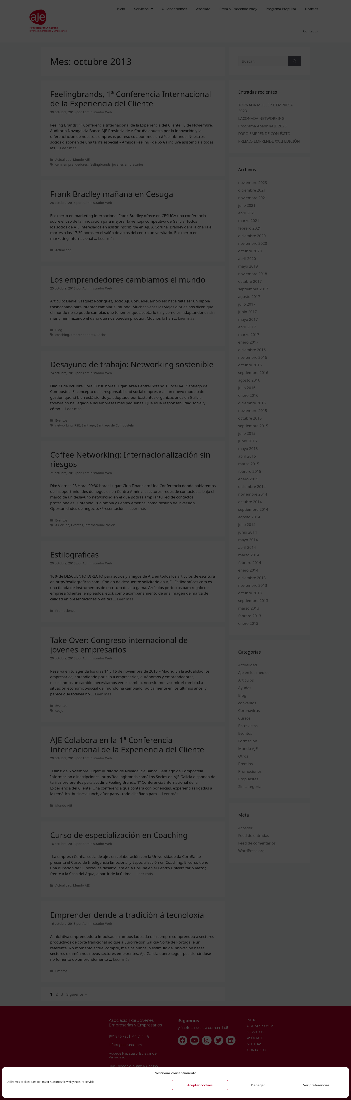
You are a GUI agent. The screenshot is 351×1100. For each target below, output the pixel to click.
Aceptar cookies (200, 1085)
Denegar (258, 1085)
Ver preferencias (316, 1085)
